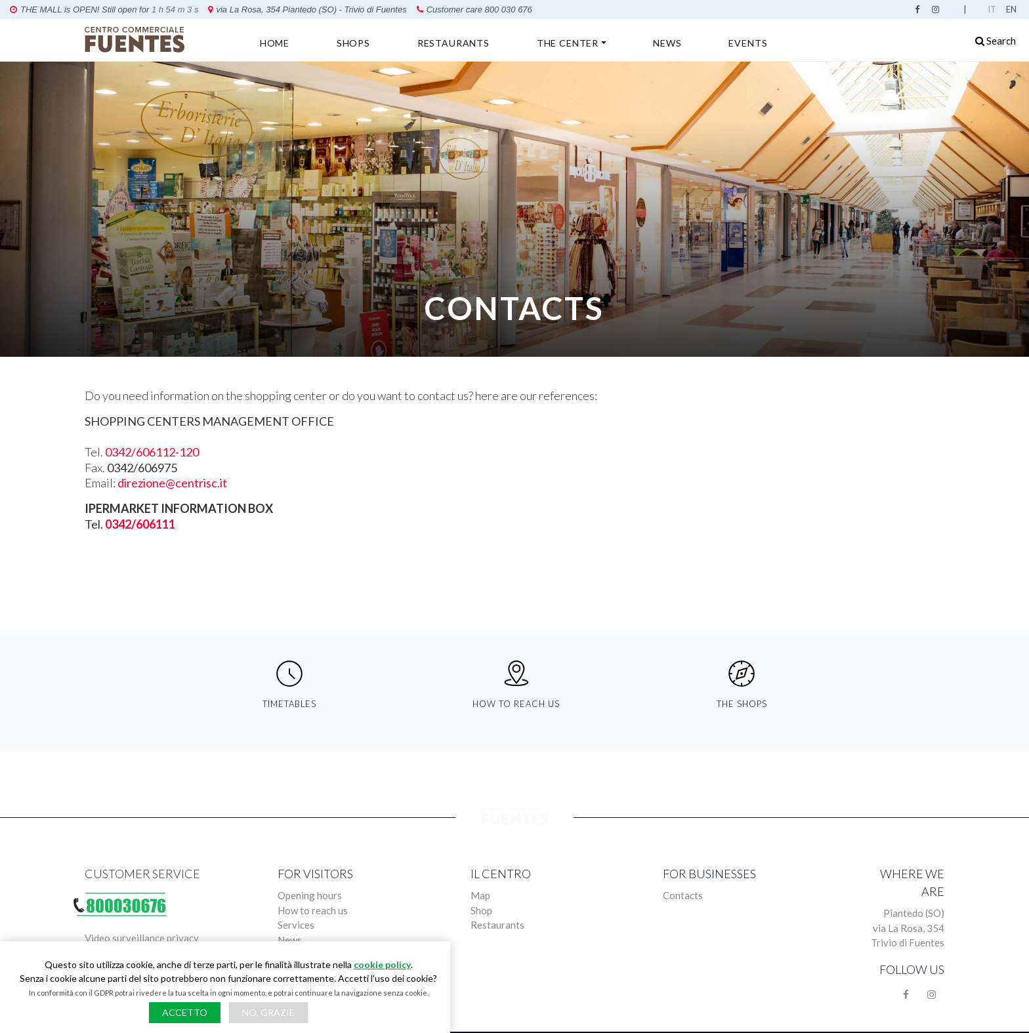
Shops (353, 43)
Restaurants (453, 43)
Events (747, 43)
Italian (994, 9)
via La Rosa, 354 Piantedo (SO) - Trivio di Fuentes (137, 9)
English (1012, 9)
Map (480, 895)
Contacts (683, 895)
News (667, 43)
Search (995, 41)
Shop (481, 910)
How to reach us (313, 910)
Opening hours (310, 895)
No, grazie (268, 1012)
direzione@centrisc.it (172, 483)
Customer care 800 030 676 (304, 9)
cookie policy (382, 964)
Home (274, 43)
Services (296, 925)
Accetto (184, 1012)
